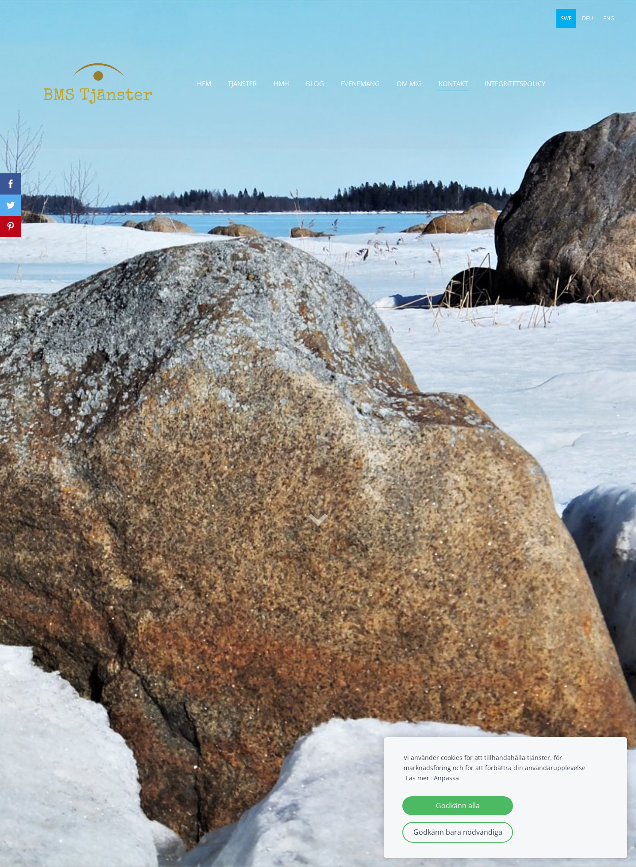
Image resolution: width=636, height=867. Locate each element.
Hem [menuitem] (204, 83)
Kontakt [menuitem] (453, 83)
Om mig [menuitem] (409, 83)
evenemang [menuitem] (360, 83)
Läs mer (417, 778)
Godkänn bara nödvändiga (457, 832)
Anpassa (446, 778)
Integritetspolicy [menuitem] (515, 83)
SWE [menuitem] (566, 18)
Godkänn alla (458, 805)
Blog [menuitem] (315, 83)
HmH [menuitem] (281, 83)
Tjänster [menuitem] (242, 83)
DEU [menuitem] (587, 18)
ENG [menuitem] (608, 18)
